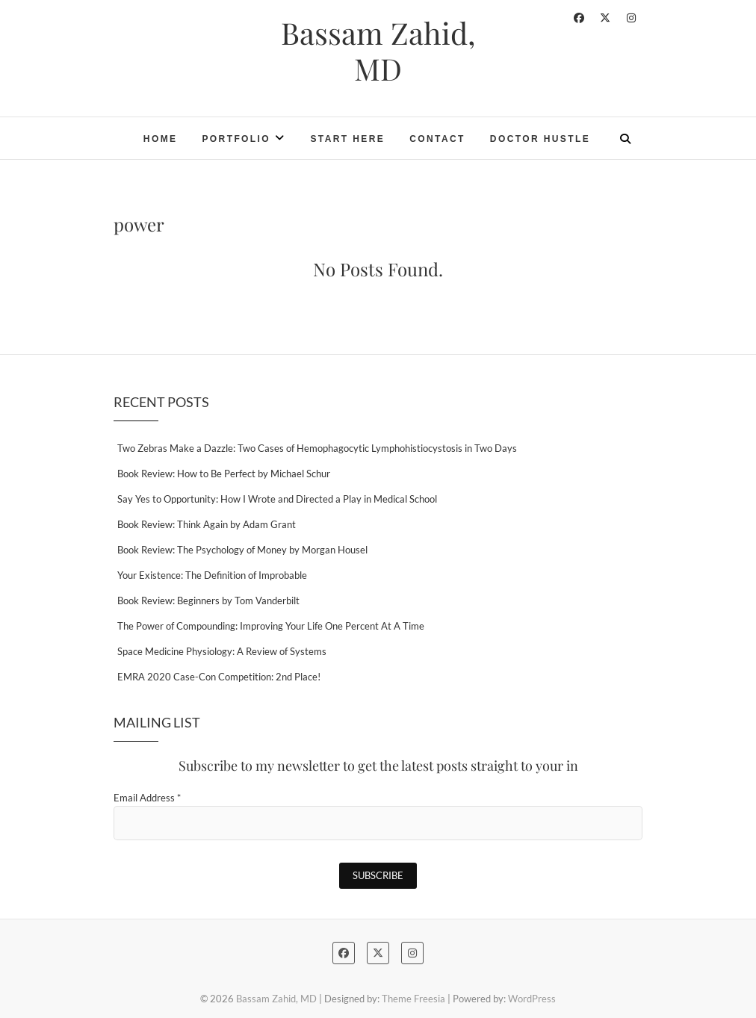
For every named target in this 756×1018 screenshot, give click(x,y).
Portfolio (236, 139)
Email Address (147, 798)
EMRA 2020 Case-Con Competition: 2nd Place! (218, 677)
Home (160, 139)
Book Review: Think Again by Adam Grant (206, 524)
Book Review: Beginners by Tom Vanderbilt (208, 600)
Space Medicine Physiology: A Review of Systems (221, 651)
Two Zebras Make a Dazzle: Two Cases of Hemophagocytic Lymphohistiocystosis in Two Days (317, 448)
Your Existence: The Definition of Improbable (212, 575)
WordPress (532, 999)
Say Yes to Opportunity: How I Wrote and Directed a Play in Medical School (277, 499)
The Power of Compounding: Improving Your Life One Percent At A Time (270, 626)
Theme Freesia (413, 999)
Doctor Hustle (540, 139)
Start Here (347, 139)
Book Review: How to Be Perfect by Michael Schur (223, 473)
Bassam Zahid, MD (378, 51)
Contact (437, 139)
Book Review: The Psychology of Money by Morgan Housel (242, 550)
